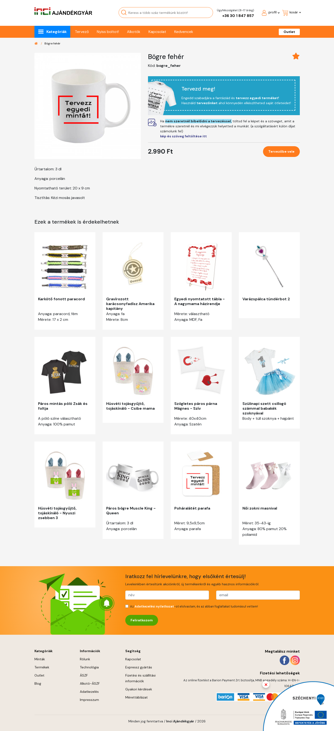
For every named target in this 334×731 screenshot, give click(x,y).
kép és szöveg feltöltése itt (183, 136)
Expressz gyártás (138, 667)
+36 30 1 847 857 (238, 15)
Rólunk (85, 659)
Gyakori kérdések (138, 689)
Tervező (82, 31)
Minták (39, 659)
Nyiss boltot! (108, 31)
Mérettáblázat (136, 697)
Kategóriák (56, 31)
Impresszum (89, 700)
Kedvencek (183, 31)
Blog (37, 683)
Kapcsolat (157, 31)
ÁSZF (84, 675)
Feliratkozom (142, 620)
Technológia (89, 667)
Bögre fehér (52, 43)
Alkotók (133, 31)
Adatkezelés (89, 691)
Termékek (41, 667)
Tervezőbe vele (281, 151)
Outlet (289, 32)
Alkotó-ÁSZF (90, 683)
